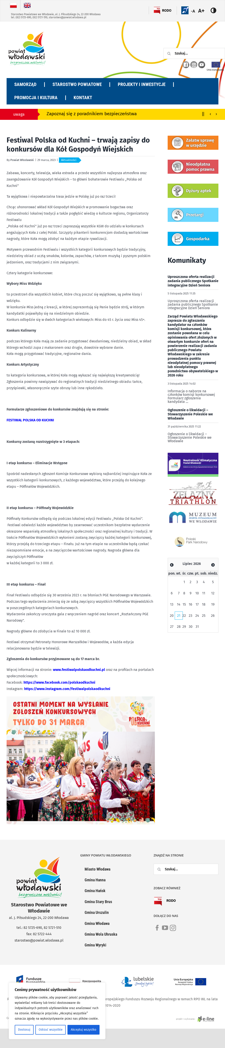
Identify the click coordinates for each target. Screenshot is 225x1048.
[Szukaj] (168, 53)
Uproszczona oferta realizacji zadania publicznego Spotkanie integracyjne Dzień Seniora (193, 281)
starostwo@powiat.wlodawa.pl (67, 17)
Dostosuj (24, 1030)
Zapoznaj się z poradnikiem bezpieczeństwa (92, 113)
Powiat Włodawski (22, 160)
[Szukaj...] (194, 53)
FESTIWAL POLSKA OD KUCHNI (30, 420)
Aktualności (68, 160)
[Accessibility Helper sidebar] (203, 11)
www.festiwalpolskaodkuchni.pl (79, 670)
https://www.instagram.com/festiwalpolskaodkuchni (67, 689)
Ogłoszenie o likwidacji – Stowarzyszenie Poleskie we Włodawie (190, 414)
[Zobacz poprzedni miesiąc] (172, 565)
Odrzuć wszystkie (51, 1030)
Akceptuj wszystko (83, 1030)
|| (203, 113)
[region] (57, 1010)
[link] (157, 930)
